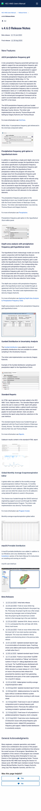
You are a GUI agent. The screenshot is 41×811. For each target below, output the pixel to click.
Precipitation (23, 213)
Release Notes (23, 12)
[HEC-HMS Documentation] (2, 4)
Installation (5, 556)
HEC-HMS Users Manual (15, 3)
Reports (21, 434)
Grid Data (22, 120)
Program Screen (24, 511)
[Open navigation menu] (37, 3)
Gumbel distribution (11, 347)
